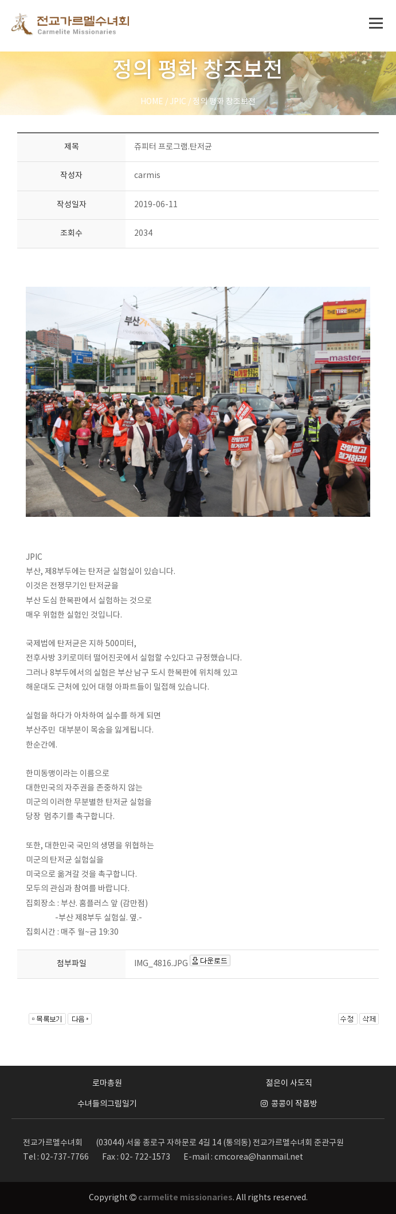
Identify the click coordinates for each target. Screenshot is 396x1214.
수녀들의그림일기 (107, 1104)
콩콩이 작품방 (289, 1104)
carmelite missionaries (185, 1198)
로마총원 (107, 1083)
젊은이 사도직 (289, 1083)
